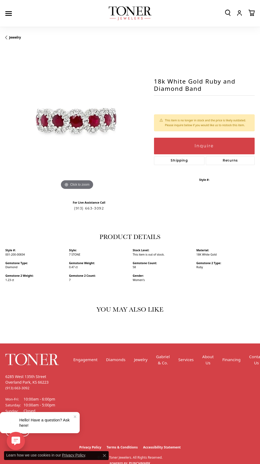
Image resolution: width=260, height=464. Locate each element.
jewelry (15, 37)
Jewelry (140, 359)
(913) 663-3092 (89, 208)
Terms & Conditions (122, 447)
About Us (208, 359)
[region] (77, 119)
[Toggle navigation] (10, 13)
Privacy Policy (73, 455)
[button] (227, 13)
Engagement (85, 359)
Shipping (179, 160)
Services (186, 359)
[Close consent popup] (104, 455)
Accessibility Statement (162, 447)
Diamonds (115, 359)
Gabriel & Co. (163, 359)
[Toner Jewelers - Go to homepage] (130, 13)
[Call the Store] (17, 388)
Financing (231, 359)
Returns (230, 160)
